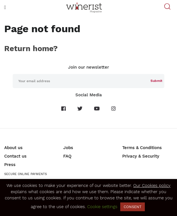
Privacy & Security (140, 156)
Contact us (15, 156)
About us (13, 147)
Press (10, 164)
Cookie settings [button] (102, 206)
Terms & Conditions (142, 147)
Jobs (68, 147)
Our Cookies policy (152, 185)
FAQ (67, 156)
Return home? (31, 48)
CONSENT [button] (132, 207)
